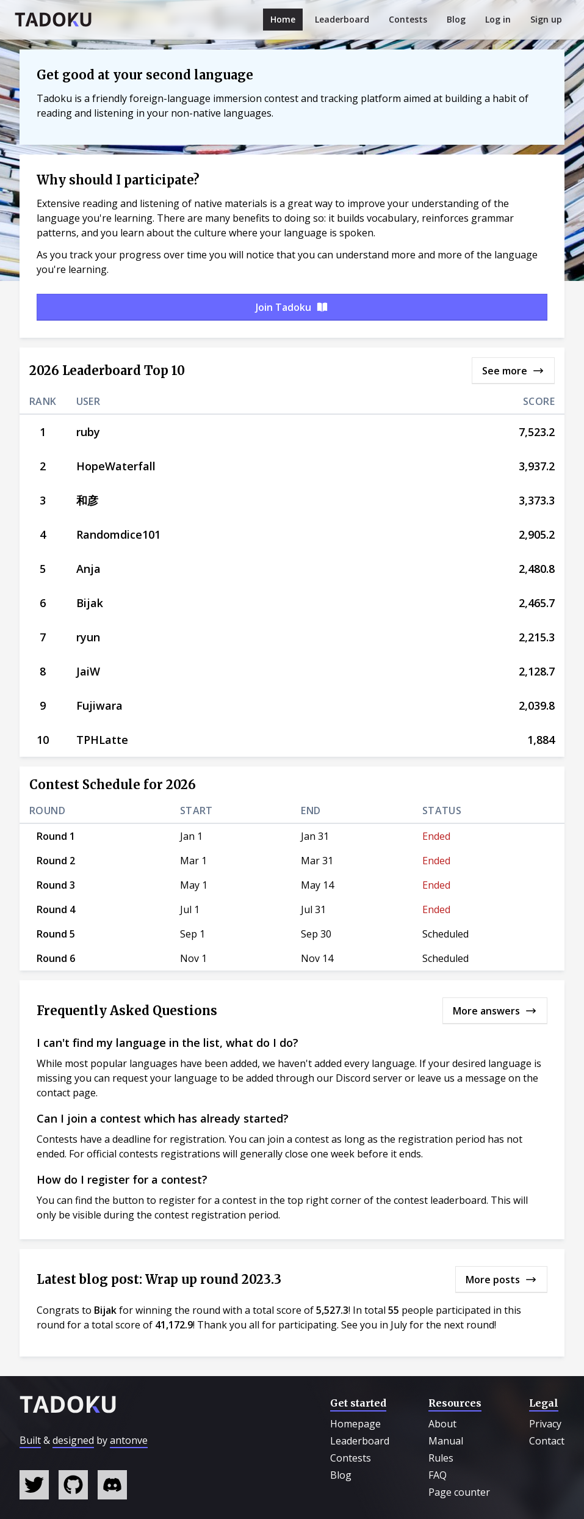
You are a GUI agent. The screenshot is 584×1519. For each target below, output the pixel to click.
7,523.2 (537, 431)
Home (282, 19)
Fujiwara (99, 705)
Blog (456, 19)
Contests (408, 19)
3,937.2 (537, 466)
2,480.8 (537, 568)
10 (43, 739)
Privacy (545, 1423)
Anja (88, 568)
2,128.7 (537, 671)
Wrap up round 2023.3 (213, 1279)
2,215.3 (537, 637)
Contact (546, 1441)
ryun (88, 637)
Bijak (89, 603)
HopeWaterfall (116, 466)
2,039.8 (537, 705)
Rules (440, 1458)
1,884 (541, 739)
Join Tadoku (292, 307)
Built (30, 1440)
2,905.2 (537, 534)
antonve (129, 1440)
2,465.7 (537, 603)
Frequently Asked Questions (127, 1010)
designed (73, 1440)
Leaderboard (342, 19)
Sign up (546, 19)
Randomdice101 (118, 534)
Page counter (459, 1492)
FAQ (437, 1475)
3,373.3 (537, 500)
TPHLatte (102, 739)
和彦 (87, 500)
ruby (88, 431)
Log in (498, 19)
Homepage (355, 1423)
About (442, 1423)
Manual (445, 1441)
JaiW (88, 671)
